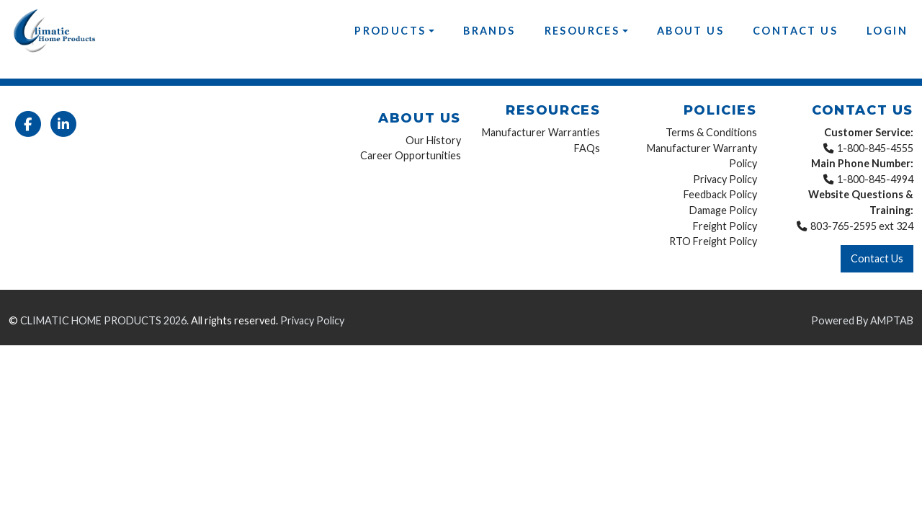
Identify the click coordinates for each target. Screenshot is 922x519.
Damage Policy (723, 210)
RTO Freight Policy (713, 241)
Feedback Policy (720, 194)
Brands (489, 31)
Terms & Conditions (711, 132)
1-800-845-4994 (875, 179)
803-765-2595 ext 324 (861, 226)
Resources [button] (582, 31)
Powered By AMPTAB (862, 320)
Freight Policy (725, 226)
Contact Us (795, 31)
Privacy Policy (725, 179)
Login (887, 31)
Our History (433, 140)
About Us (690, 31)
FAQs (587, 148)
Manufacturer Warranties (541, 132)
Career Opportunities (410, 155)
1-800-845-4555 (875, 148)
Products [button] (390, 31)
